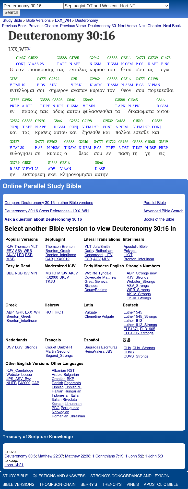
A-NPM (122, 127)
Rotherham (104, 251)
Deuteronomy (86, 20)
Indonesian (61, 395)
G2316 (125, 57)
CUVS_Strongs (136, 356)
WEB (28, 251)
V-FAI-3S (17, 147)
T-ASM (112, 85)
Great (89, 281)
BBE (10, 273)
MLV (105, 259)
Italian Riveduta (64, 400)
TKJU (50, 281)
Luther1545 (133, 312)
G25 (74, 78)
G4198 (153, 78)
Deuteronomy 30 (102, 26)
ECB (88, 259)
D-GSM (73, 106)
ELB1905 (147, 329)
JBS (109, 351)
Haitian (57, 391)
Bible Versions (38, 20)
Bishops (90, 286)
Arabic (57, 375)
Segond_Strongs (59, 356)
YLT (34, 247)
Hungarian (72, 391)
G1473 (166, 57)
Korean (58, 404)
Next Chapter (150, 26)
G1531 (27, 162)
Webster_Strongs (141, 281)
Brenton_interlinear (61, 255)
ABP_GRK (15, 312)
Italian (76, 395)
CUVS (129, 352)
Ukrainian (77, 416)
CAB (49, 259)
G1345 (133, 100)
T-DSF (137, 147)
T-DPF (45, 106)
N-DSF (150, 147)
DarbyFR (65, 347)
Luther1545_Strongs (140, 316)
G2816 (65, 162)
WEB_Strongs (138, 290)
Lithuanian (73, 404)
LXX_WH (32, 312)
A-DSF (123, 147)
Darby (89, 251)
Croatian (59, 379)
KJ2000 (52, 277)
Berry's (89, 485)
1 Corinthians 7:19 (107, 456)
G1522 (33, 57)
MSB (10, 259)
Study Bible (12, 20)
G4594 (54, 78)
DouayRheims (95, 290)
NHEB (11, 383)
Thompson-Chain (57, 485)
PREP (14, 106)
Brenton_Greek (58, 251)
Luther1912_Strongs (140, 325)
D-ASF (100, 168)
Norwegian (60, 412)
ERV (10, 251)
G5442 (88, 100)
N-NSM (53, 147)
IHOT (128, 255)
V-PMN (154, 85)
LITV (108, 255)
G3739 (153, 57)
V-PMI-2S (30, 168)
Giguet (51, 347)
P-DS (41, 85)
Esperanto (72, 383)
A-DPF (27, 106)
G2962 (95, 57)
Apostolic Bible (161, 485)
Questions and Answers (59, 476)
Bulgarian (71, 375)
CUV (127, 348)
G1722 (14, 100)
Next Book (172, 26)
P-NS (165, 64)
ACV (97, 259)
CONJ (20, 64)
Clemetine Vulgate (99, 316)
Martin (51, 351)
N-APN (134, 106)
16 (11, 69)
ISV (27, 273)
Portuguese (70, 408)
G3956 (27, 100)
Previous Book (14, 26)
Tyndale (104, 273)
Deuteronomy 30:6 (20, 456)
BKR (70, 379)
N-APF (75, 64)
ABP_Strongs (138, 273)
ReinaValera (94, 351)
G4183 (120, 121)
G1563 (53, 162)
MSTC (51, 273)
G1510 (138, 121)
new (153, 273)
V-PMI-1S (17, 85)
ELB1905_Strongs (138, 333)
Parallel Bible (154, 203)
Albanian (59, 370)
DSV (10, 347)
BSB (29, 255)
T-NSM (70, 147)
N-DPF (57, 106)
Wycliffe (90, 273)
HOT (49, 312)
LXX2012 (62, 259)
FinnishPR (73, 387)
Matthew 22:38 (77, 456)
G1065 (150, 141)
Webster (13, 375)
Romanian (60, 416)
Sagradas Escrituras (100, 347)
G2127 (14, 141)
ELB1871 (131, 329)
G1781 (14, 78)
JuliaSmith (101, 247)
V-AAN (65, 168)
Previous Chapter (43, 26)
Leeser (26, 375)
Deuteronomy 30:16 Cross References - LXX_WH (47, 211)
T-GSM (112, 64)
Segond (63, 351)
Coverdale (92, 277)
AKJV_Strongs (139, 294)
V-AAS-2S (36, 64)
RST (71, 370)
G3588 (62, 57)
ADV (53, 85)
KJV (9, 247)
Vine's (133, 485)
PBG (56, 408)
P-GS (139, 64)
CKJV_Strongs (139, 298)
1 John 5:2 (134, 456)
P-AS (38, 147)
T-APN (120, 106)
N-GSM (96, 64)
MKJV (62, 273)
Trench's (112, 485)
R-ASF (15, 168)
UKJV (64, 277)
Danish (57, 383)
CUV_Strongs (143, 348)
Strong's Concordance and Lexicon (129, 476)
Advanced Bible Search (163, 211)
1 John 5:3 (154, 456)
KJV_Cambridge (19, 370)
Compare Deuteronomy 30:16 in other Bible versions (49, 203)
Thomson (22, 247)
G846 (71, 100)
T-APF (62, 64)
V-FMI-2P (90, 127)
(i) (30, 48)
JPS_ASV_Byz (18, 379)
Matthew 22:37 (50, 456)
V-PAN (76, 85)
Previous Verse (73, 26)
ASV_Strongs (138, 286)
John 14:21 (14, 465)
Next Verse (127, 26)
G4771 (140, 57)
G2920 (40, 121)
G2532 (15, 121)
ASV (18, 251)
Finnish (58, 387)
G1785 (74, 57)
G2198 (87, 121)
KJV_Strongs (137, 277)
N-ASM (96, 85)
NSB (19, 273)
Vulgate (90, 312)
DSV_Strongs (26, 347)
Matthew (109, 277)
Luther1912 (133, 321)
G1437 (21, 57)
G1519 (163, 141)
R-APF (153, 64)
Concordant (93, 255)
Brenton (68, 247)
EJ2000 (24, 383)
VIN (34, 273)
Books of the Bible (158, 219)
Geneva (101, 281)
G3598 (57, 100)
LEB (20, 255)
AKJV (11, 255)
